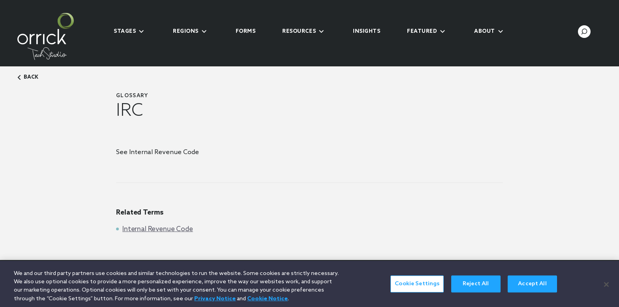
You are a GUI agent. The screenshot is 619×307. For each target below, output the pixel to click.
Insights (366, 31)
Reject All (476, 287)
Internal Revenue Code (157, 229)
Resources (299, 31)
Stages (125, 31)
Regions (186, 31)
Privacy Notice (215, 302)
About (484, 31)
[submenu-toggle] (141, 31)
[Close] (606, 288)
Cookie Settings (417, 287)
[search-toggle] (584, 31)
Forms (246, 31)
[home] (58, 36)
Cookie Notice (267, 302)
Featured (422, 31)
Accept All (532, 287)
